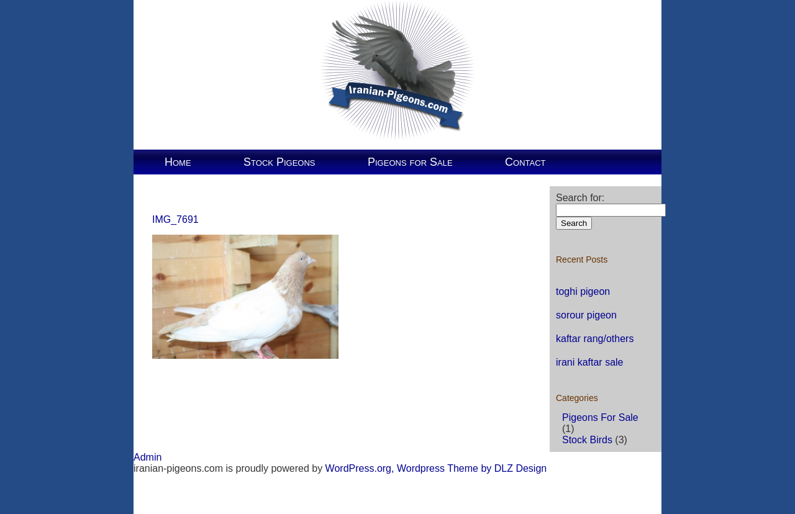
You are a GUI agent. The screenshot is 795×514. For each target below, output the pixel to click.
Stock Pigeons (279, 162)
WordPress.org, (359, 468)
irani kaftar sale (590, 362)
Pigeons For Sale (600, 417)
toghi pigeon (583, 291)
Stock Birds (587, 440)
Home (178, 162)
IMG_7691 (175, 219)
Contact (525, 162)
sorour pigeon (586, 315)
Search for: (580, 197)
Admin (147, 457)
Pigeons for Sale (410, 162)
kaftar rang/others (595, 338)
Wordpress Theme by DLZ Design (472, 468)
